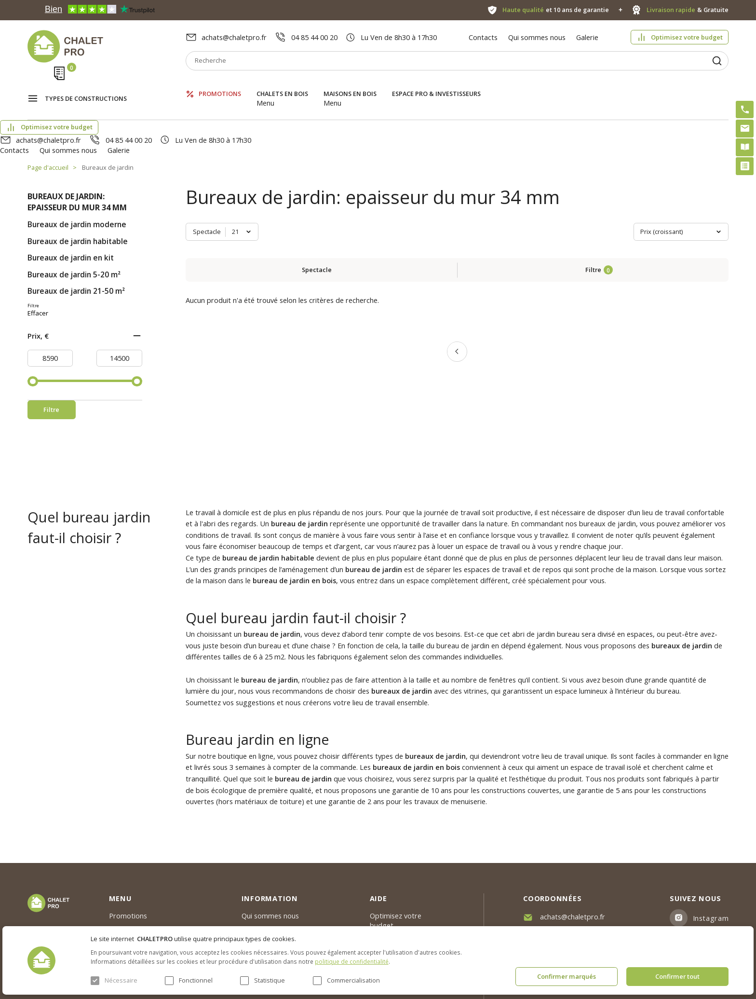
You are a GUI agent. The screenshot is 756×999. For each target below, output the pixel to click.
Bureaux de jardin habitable (77, 189)
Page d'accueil (47, 115)
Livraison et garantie (275, 903)
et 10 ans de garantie (555, 10)
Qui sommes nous (537, 37)
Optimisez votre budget (687, 37)
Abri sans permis (396, 878)
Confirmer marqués (566, 976)
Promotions (220, 84)
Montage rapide (396, 923)
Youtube (707, 900)
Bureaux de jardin (108, 115)
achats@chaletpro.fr (234, 37)
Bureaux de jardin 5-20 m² (74, 223)
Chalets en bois (282, 84)
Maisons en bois (350, 84)
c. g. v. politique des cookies (286, 921)
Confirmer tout (677, 976)
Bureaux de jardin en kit (70, 206)
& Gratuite (688, 10)
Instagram (711, 853)
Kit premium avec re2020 (398, 900)
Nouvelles (257, 868)
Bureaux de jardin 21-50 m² (76, 239)
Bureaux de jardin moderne (76, 173)
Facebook (710, 877)
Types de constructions (86, 85)
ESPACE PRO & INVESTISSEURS (436, 84)
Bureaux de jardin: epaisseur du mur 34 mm (77, 150)
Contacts (483, 37)
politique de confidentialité (352, 961)
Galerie (587, 37)
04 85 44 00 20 (314, 37)
